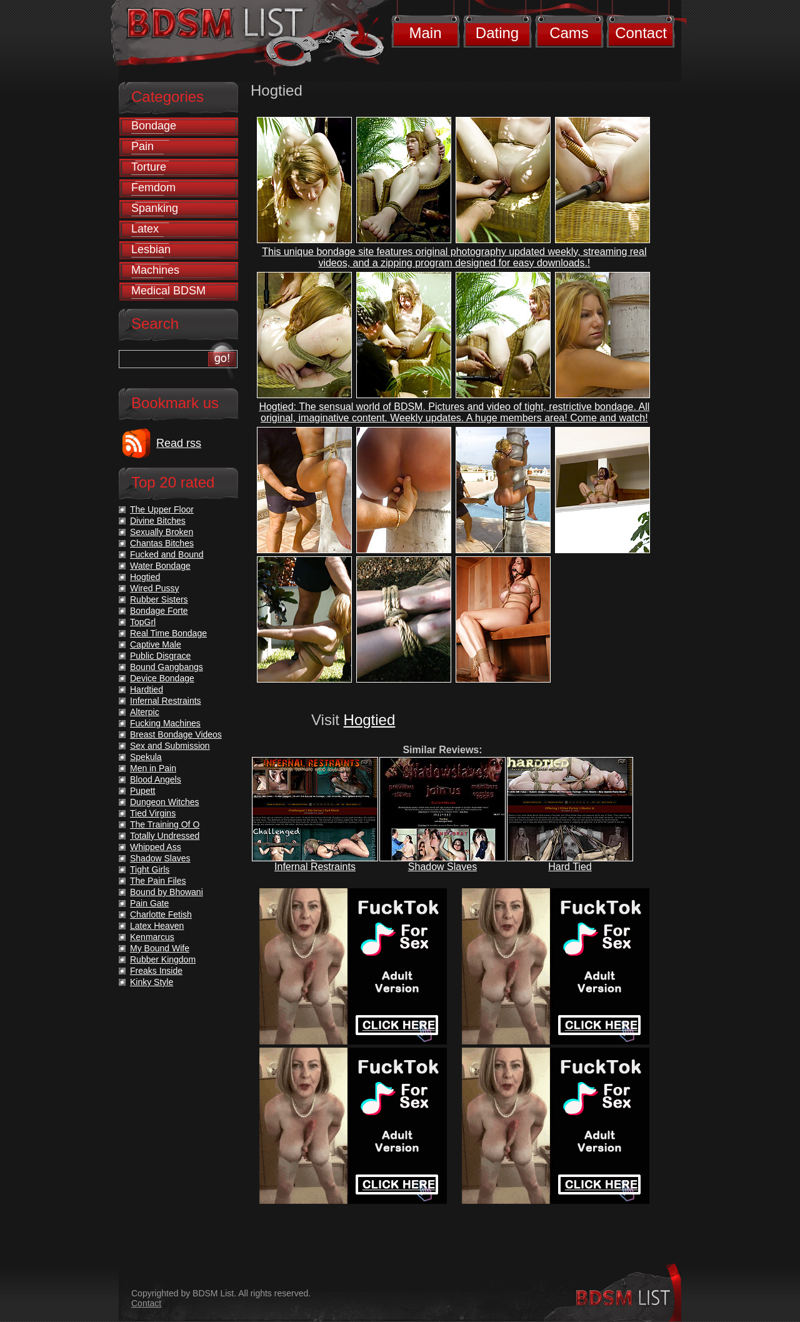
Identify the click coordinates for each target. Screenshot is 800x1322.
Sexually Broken (161, 532)
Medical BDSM (168, 290)
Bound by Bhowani (166, 892)
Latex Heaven (157, 926)
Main (425, 32)
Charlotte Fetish (161, 914)
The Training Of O (164, 824)
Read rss (178, 443)
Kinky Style (151, 982)
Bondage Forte (159, 611)
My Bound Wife (159, 948)
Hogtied (370, 719)
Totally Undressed (164, 836)
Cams (569, 32)
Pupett (142, 791)
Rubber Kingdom (163, 959)
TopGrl (143, 622)
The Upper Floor (162, 509)
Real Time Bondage (168, 633)
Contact (641, 32)
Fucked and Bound (167, 554)
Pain (142, 146)
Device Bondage (162, 678)
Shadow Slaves (442, 866)
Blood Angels (155, 779)
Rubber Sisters (159, 599)
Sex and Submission (170, 746)
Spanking (154, 208)
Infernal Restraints (315, 866)
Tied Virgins (153, 813)
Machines (155, 270)
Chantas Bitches (162, 543)
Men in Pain (153, 768)
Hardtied (146, 689)
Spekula (146, 757)
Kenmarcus (152, 937)
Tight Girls (149, 869)
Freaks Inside (156, 971)
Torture (148, 167)
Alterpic (144, 712)
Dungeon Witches (164, 802)
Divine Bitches (158, 521)
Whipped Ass (155, 847)
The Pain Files (158, 881)
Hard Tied (569, 866)
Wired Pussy (154, 588)
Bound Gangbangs (166, 667)
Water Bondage (160, 566)
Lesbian (151, 249)
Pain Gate (149, 903)
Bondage (153, 125)
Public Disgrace (160, 656)
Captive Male (155, 644)
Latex (145, 229)
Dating (497, 32)
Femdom (153, 187)
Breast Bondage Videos (176, 734)
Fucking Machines (165, 723)
